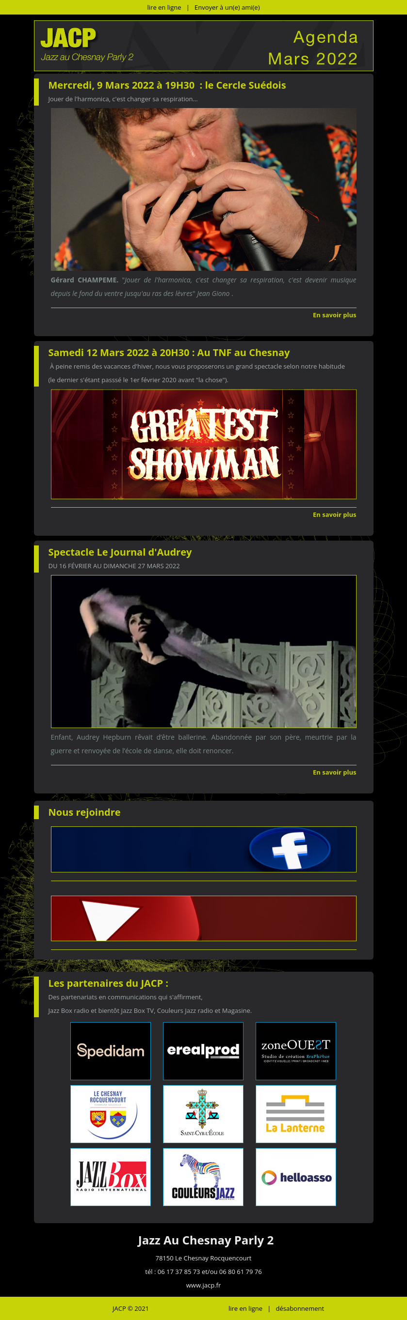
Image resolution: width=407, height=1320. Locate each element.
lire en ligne (164, 7)
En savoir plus (334, 315)
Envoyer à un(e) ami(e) (227, 7)
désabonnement (300, 1308)
